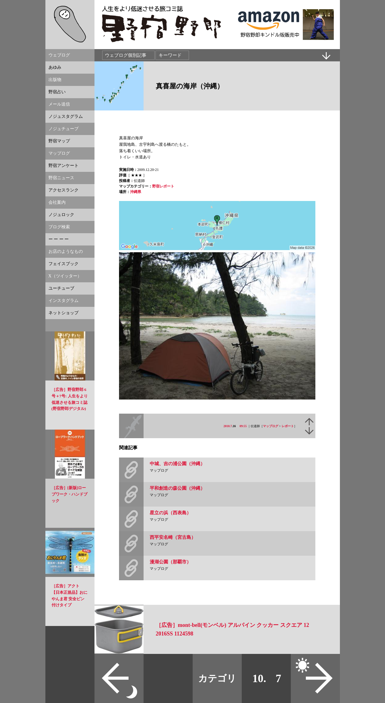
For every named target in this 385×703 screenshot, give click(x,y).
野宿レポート (163, 186)
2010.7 (228, 426)
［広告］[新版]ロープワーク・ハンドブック (69, 494)
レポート (288, 426)
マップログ (270, 426)
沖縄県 (135, 192)
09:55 (243, 426)
